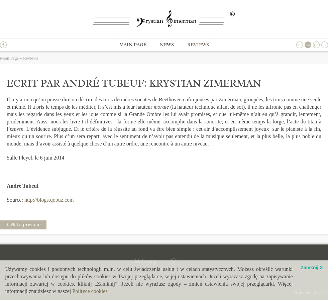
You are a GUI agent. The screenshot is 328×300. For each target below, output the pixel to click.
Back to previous (23, 224)
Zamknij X (312, 268)
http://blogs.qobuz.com (49, 200)
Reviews (198, 44)
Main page (132, 44)
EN (308, 45)
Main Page (9, 58)
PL (300, 45)
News (167, 44)
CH (316, 45)
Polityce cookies (89, 291)
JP (324, 45)
